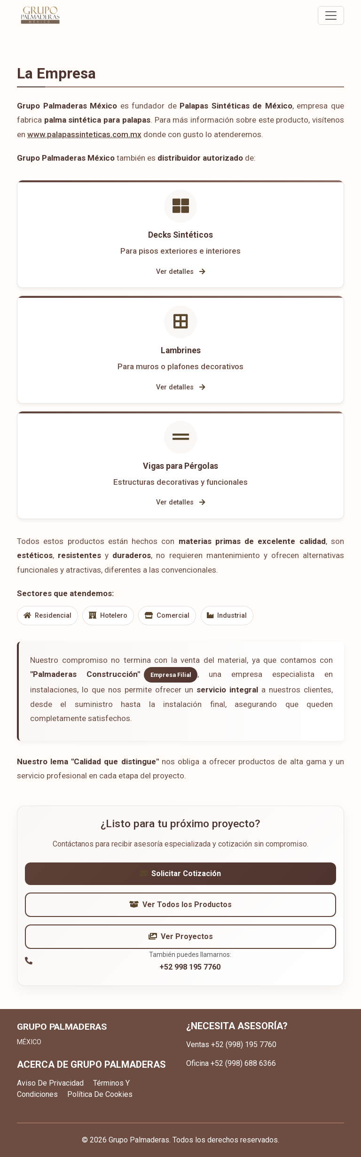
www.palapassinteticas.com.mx (84, 134)
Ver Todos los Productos (180, 905)
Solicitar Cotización (180, 874)
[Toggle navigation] (331, 15)
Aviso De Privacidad (50, 1083)
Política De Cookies (100, 1094)
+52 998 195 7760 (189, 967)
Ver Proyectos (181, 936)
